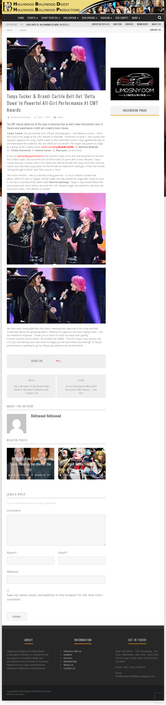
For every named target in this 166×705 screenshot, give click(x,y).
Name (12, 557)
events (60, 117)
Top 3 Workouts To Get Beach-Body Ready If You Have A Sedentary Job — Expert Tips (31, 389)
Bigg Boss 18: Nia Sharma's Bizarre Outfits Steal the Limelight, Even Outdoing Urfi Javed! (69, 24)
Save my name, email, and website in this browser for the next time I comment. (55, 601)
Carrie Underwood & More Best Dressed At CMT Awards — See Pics (81, 389)
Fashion (105, 17)
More (135, 17)
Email (62, 557)
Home (21, 17)
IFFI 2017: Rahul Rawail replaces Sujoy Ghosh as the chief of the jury (31, 464)
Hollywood (70, 17)
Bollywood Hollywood (21, 117)
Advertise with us (100, 24)
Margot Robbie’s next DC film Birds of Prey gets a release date (80, 466)
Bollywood (88, 17)
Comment (14, 510)
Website (12, 576)
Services (129, 24)
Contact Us (155, 30)
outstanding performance (30, 156)
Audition (117, 24)
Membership (142, 24)
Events (32, 17)
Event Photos (50, 17)
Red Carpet (122, 17)
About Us (156, 24)
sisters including (57, 146)
